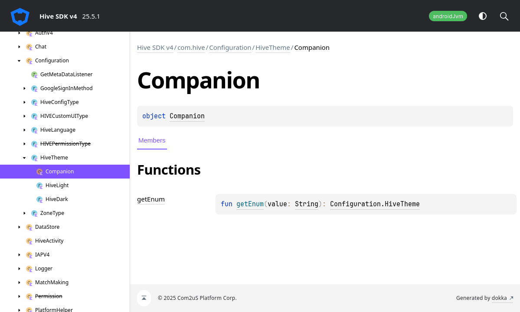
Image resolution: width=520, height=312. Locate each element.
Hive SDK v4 (155, 47)
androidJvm (448, 16)
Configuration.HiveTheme (375, 204)
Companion (187, 116)
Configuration (230, 47)
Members (152, 140)
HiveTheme (272, 47)
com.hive (191, 47)
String (306, 204)
